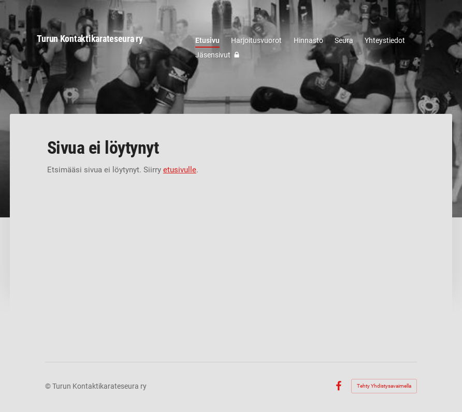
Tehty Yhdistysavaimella (384, 386)
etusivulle (179, 169)
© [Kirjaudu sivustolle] (48, 386)
